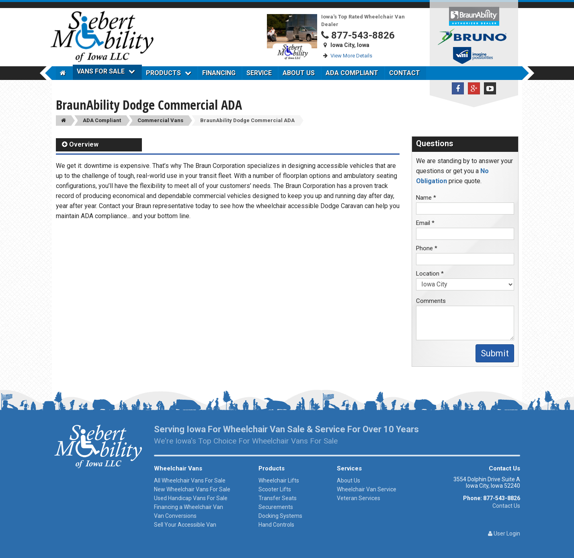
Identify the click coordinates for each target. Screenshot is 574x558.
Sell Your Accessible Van (185, 524)
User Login (504, 533)
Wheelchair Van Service (366, 489)
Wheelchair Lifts (278, 480)
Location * (430, 273)
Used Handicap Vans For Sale (191, 498)
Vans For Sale (106, 71)
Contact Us (506, 506)
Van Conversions (175, 516)
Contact (404, 73)
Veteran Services (358, 498)
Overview (80, 144)
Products (168, 73)
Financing (219, 73)
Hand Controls (276, 524)
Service (259, 73)
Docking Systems (280, 516)
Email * (425, 223)
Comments (431, 301)
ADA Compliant (352, 73)
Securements (275, 507)
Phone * (426, 248)
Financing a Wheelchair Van (188, 507)
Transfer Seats (277, 498)
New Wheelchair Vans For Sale (192, 489)
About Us (299, 73)
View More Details (351, 56)
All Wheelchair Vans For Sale (190, 480)
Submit (495, 353)
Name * (426, 197)
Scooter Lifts (274, 489)
